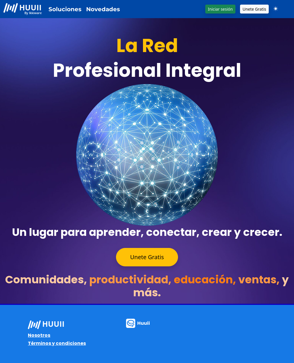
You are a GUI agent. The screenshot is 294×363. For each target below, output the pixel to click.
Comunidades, (47, 279)
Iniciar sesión (220, 9)
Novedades (103, 9)
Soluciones (65, 9)
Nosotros (39, 335)
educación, (206, 279)
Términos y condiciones (57, 343)
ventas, (260, 279)
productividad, (131, 279)
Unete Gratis (254, 9)
